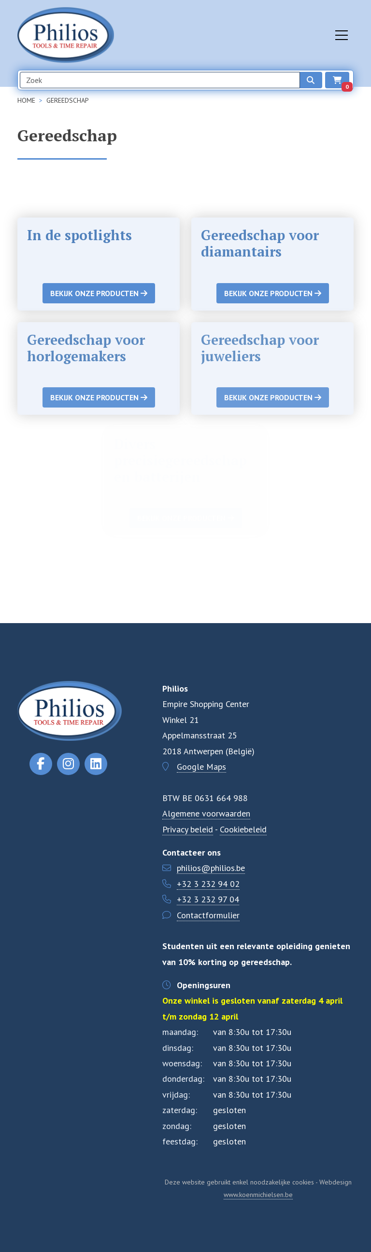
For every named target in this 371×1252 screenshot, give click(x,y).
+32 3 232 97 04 (208, 899)
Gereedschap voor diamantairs (260, 243)
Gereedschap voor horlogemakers (86, 348)
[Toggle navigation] (341, 35)
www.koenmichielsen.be (258, 1194)
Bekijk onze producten (98, 293)
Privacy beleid (187, 829)
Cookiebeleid (243, 829)
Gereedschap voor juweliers (260, 348)
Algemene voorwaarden (206, 813)
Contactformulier (208, 915)
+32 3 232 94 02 (208, 883)
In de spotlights (79, 235)
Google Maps (201, 766)
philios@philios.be (211, 867)
